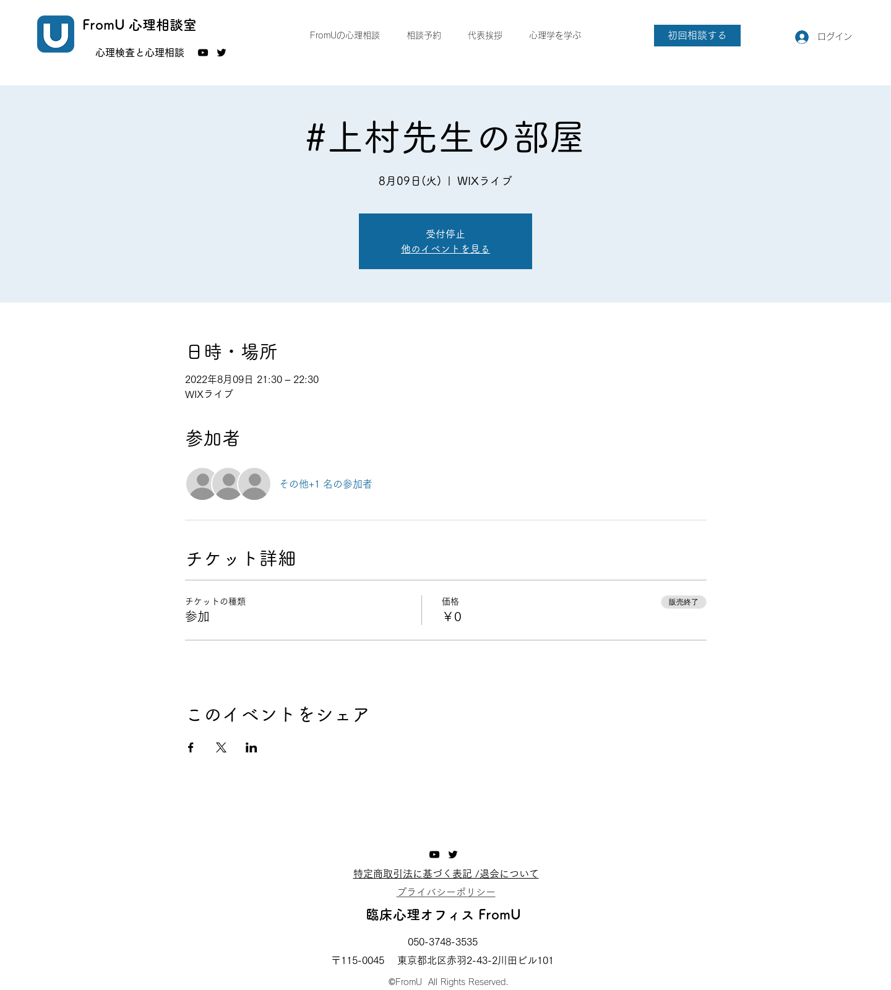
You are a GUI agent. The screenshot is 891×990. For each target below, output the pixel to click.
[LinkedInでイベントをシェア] (251, 747)
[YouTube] (203, 52)
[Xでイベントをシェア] (221, 747)
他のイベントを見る (445, 249)
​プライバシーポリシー (446, 892)
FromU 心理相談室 (139, 25)
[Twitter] (221, 52)
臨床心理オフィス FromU (443, 914)
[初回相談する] (697, 35)
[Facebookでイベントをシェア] (191, 747)
